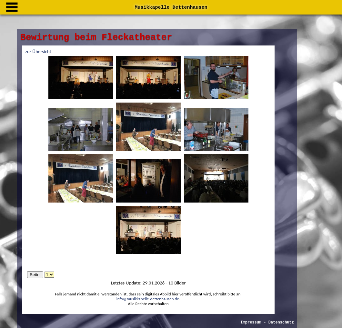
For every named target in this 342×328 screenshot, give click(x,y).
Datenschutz (258, 308)
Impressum (228, 308)
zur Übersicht (38, 52)
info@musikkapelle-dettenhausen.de (147, 298)
